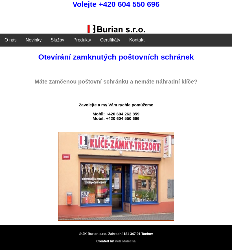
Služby (57, 40)
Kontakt (137, 40)
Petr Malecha (125, 241)
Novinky (34, 40)
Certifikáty (110, 40)
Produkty (82, 40)
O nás (11, 40)
